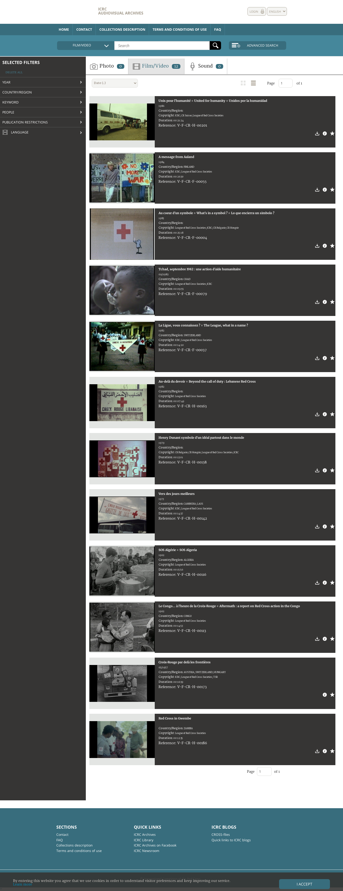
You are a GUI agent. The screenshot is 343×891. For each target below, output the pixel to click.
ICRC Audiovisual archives (120, 11)
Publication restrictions (25, 122)
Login (254, 12)
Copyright (166, 115)
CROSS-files (221, 834)
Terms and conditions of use (180, 29)
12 (176, 66)
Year (6, 82)
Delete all (14, 72)
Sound (205, 66)
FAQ (217, 29)
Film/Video (156, 66)
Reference (167, 125)
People (8, 112)
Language (15, 132)
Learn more (22, 884)
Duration (165, 120)
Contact (84, 29)
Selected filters (21, 62)
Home (64, 29)
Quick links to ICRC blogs (231, 840)
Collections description (122, 29)
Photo (107, 66)
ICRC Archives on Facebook (155, 845)
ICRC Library (143, 840)
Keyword (10, 102)
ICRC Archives (145, 834)
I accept (304, 884)
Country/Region (17, 92)
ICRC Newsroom (146, 850)
